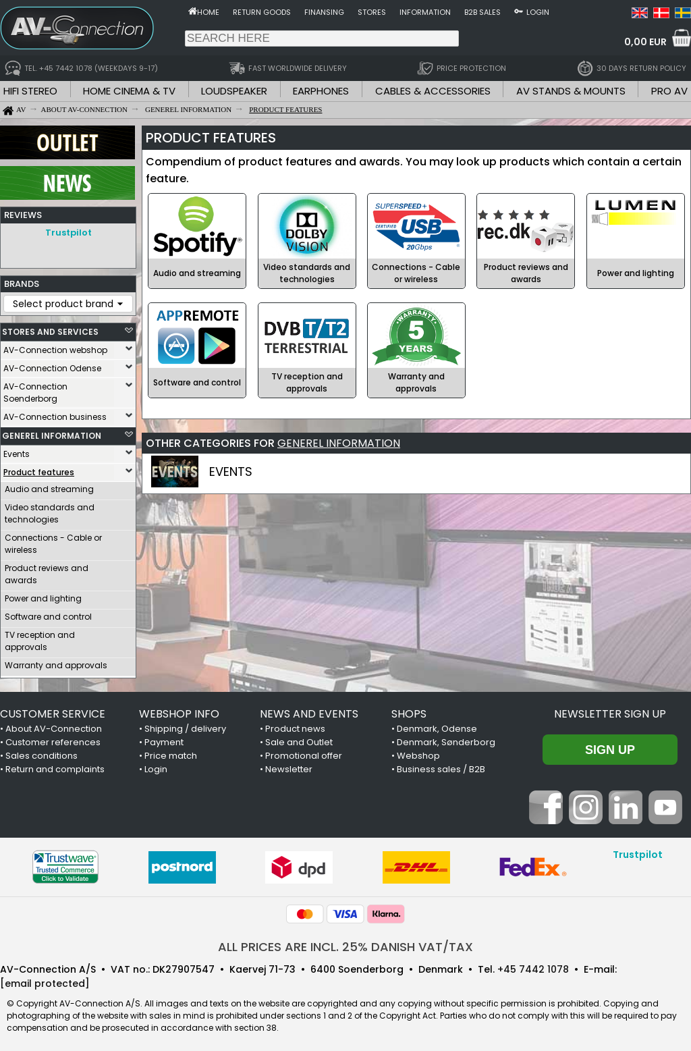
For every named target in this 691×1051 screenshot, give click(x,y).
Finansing (324, 12)
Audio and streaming (49, 485)
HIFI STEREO (30, 91)
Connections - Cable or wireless (53, 540)
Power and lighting (43, 595)
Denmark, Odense (437, 725)
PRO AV (669, 91)
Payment (164, 738)
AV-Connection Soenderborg (35, 389)
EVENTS (230, 471)
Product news (295, 725)
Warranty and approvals (56, 662)
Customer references (53, 738)
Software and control (48, 613)
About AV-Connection (53, 725)
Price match (170, 752)
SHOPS (408, 710)
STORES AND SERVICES (50, 328)
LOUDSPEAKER (234, 91)
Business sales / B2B (441, 765)
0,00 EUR (645, 42)
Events (16, 450)
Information (425, 12)
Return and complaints (55, 765)
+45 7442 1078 (533, 966)
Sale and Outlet (299, 738)
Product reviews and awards (46, 571)
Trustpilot (68, 232)
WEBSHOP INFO (179, 710)
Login (537, 12)
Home (208, 12)
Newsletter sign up (610, 710)
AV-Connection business (55, 413)
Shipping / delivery (185, 725)
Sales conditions (41, 752)
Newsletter (288, 765)
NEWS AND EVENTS (309, 710)
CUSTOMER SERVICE (52, 710)
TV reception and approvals (40, 637)
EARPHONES (321, 91)
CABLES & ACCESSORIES (433, 91)
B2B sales (482, 12)
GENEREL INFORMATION (51, 432)
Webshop (418, 752)
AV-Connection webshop (55, 346)
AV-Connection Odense (52, 365)
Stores (372, 12)
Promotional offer (303, 752)
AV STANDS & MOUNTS (571, 91)
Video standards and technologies (49, 510)
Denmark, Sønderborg (446, 738)
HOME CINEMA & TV (129, 91)
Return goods (262, 12)
